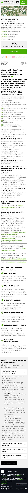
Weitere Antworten (9, 463)
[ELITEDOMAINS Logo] (14, 471)
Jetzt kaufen (23, 2)
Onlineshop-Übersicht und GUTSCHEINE (13, 259)
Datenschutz (22, 262)
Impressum (11, 262)
